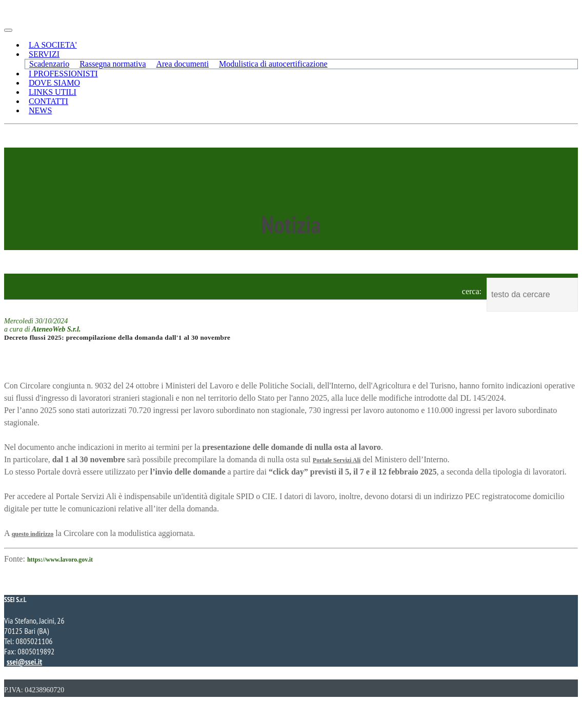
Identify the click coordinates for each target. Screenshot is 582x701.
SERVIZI (44, 54)
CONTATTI (48, 101)
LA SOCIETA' (53, 44)
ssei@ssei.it (24, 661)
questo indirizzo (33, 534)
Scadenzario (49, 63)
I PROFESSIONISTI (63, 73)
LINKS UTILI (52, 92)
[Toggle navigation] (8, 30)
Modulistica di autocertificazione (273, 63)
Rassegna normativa (112, 63)
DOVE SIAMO (54, 82)
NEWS (40, 110)
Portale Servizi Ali (336, 460)
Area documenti (182, 63)
